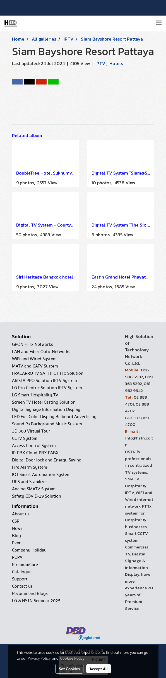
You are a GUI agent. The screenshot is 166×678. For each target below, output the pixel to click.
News (17, 528)
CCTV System (24, 438)
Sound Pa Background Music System (47, 424)
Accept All (99, 668)
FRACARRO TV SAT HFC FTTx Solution (47, 373)
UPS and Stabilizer (29, 481)
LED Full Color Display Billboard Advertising (54, 416)
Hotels (116, 63)
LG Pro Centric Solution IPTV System (47, 387)
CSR (15, 521)
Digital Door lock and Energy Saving (46, 460)
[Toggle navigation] (159, 23)
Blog (16, 535)
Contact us (22, 586)
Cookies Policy (72, 657)
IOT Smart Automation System (41, 474)
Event (17, 543)
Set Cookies (69, 668)
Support (20, 579)
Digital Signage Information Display (46, 409)
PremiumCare (25, 564)
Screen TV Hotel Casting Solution (44, 402)
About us (21, 514)
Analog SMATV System (34, 489)
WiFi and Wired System (34, 358)
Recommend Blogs (30, 593)
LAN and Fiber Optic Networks (41, 351)
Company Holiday (29, 550)
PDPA (17, 557)
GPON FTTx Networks (32, 344)
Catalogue (22, 571)
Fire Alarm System (29, 467)
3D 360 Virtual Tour (31, 431)
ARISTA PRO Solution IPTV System (44, 380)
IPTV (100, 63)
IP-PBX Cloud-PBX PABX (35, 452)
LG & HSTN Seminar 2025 (36, 600)
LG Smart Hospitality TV (35, 395)
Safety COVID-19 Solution (36, 496)
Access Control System (34, 445)
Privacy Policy (39, 657)
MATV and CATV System (35, 366)
